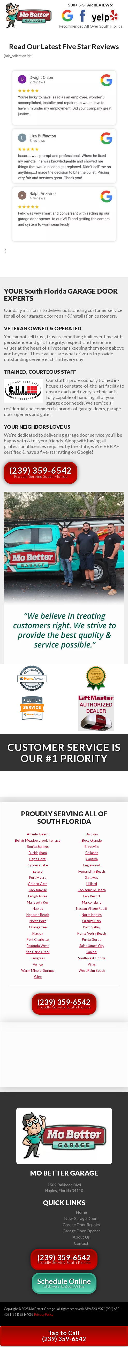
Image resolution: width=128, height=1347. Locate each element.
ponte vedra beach (91, 933)
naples (38, 908)
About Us (81, 1236)
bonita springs (38, 846)
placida (37, 933)
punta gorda (91, 939)
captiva (92, 859)
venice (38, 964)
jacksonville (38, 890)
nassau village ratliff (91, 908)
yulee (38, 977)
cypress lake (38, 865)
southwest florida (92, 958)
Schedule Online (64, 1282)
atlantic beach (37, 834)
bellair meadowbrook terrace (37, 840)
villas (92, 964)
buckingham (38, 853)
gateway (92, 877)
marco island (92, 902)
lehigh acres (37, 896)
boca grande (92, 840)
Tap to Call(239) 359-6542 (64, 1335)
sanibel (91, 952)
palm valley (91, 927)
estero (38, 871)
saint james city (91, 946)
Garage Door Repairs (81, 1224)
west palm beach (92, 970)
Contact (81, 1243)
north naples (92, 915)
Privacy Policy (43, 1315)
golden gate (37, 884)
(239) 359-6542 (40, 472)
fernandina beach (91, 871)
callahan (91, 853)
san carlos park (38, 952)
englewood (91, 865)
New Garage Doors (81, 1218)
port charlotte (38, 939)
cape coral (37, 859)
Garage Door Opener (81, 1230)
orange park (91, 921)
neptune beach (37, 915)
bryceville (92, 846)
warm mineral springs (37, 970)
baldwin (92, 834)
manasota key (38, 902)
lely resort (91, 896)
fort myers (37, 877)
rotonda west (38, 946)
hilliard (91, 884)
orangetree (38, 927)
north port (37, 921)
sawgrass (38, 958)
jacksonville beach (92, 890)
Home (81, 1212)
